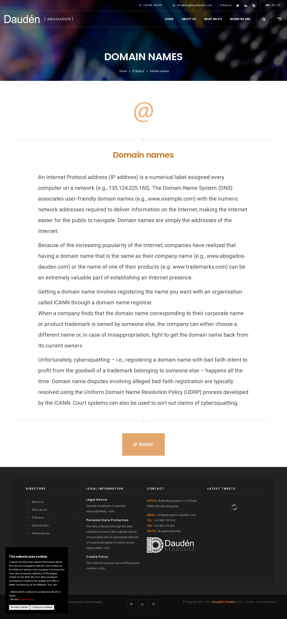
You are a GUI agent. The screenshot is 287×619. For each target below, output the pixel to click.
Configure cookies (42, 607)
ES (273, 5)
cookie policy (26, 599)
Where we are (40, 533)
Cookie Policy (93, 602)
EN (267, 5)
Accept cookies (19, 607)
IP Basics (37, 517)
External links (40, 525)
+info (111, 511)
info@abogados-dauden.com (192, 5)
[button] (263, 19)
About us (38, 502)
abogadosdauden (169, 531)
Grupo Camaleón (266, 602)
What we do (39, 509)
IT (279, 5)
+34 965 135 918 (151, 5)
